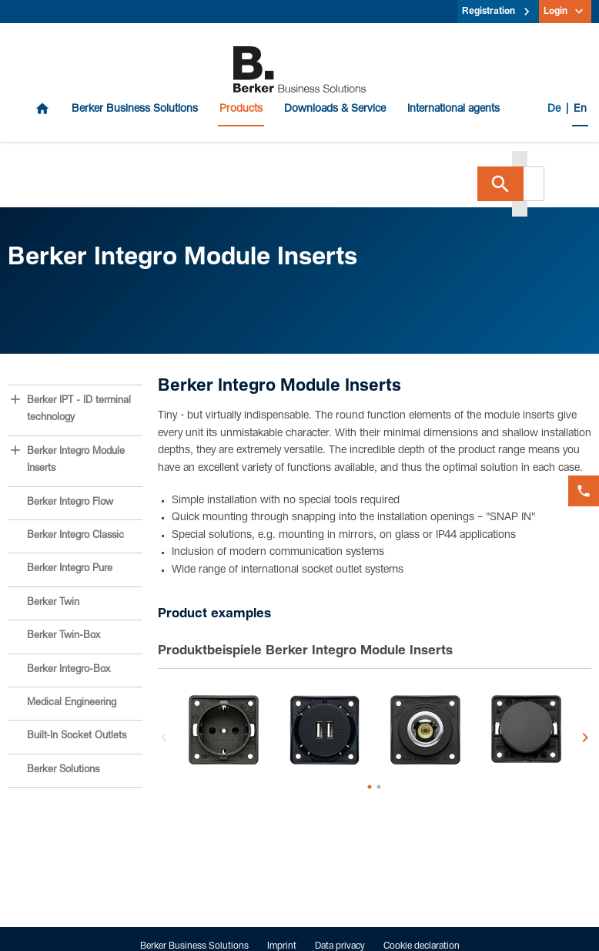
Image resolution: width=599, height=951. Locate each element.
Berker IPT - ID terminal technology (79, 409)
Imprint (281, 946)
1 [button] (369, 787)
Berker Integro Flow (70, 503)
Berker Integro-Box (68, 670)
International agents (453, 109)
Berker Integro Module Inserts (76, 460)
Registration (488, 11)
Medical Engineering (71, 703)
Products (241, 109)
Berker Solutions (63, 770)
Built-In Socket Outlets (76, 736)
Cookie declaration (421, 946)
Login (555, 11)
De (554, 109)
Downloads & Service (335, 109)
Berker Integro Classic (75, 536)
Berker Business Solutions (135, 109)
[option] (223, 729)
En (580, 109)
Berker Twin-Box (63, 636)
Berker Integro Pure (69, 569)
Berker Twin (53, 603)
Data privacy (340, 946)
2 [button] (378, 787)
